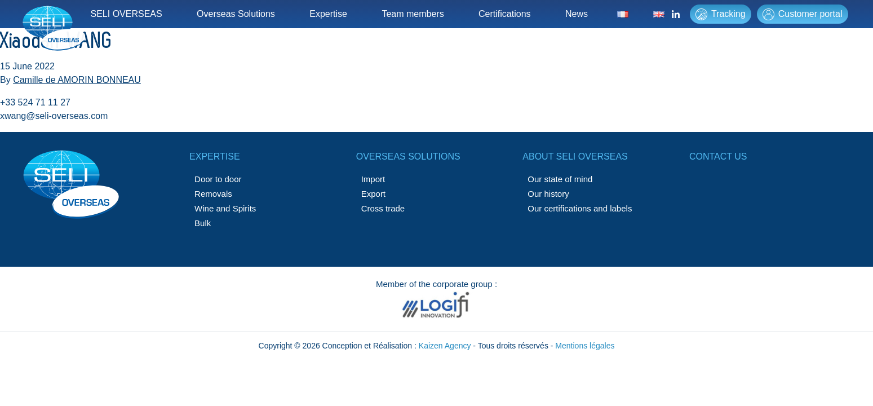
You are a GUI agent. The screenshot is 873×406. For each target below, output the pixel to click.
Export (373, 193)
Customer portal (803, 14)
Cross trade (383, 208)
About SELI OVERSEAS (574, 156)
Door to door (217, 179)
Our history (548, 193)
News (576, 14)
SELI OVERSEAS (126, 14)
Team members (413, 14)
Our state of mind (560, 179)
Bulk (202, 223)
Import (373, 179)
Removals (213, 193)
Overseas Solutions (236, 14)
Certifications (504, 14)
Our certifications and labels (580, 208)
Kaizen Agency (445, 345)
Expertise (328, 14)
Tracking (720, 14)
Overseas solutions (408, 156)
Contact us (718, 156)
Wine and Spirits (225, 208)
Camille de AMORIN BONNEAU (77, 80)
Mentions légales (584, 345)
